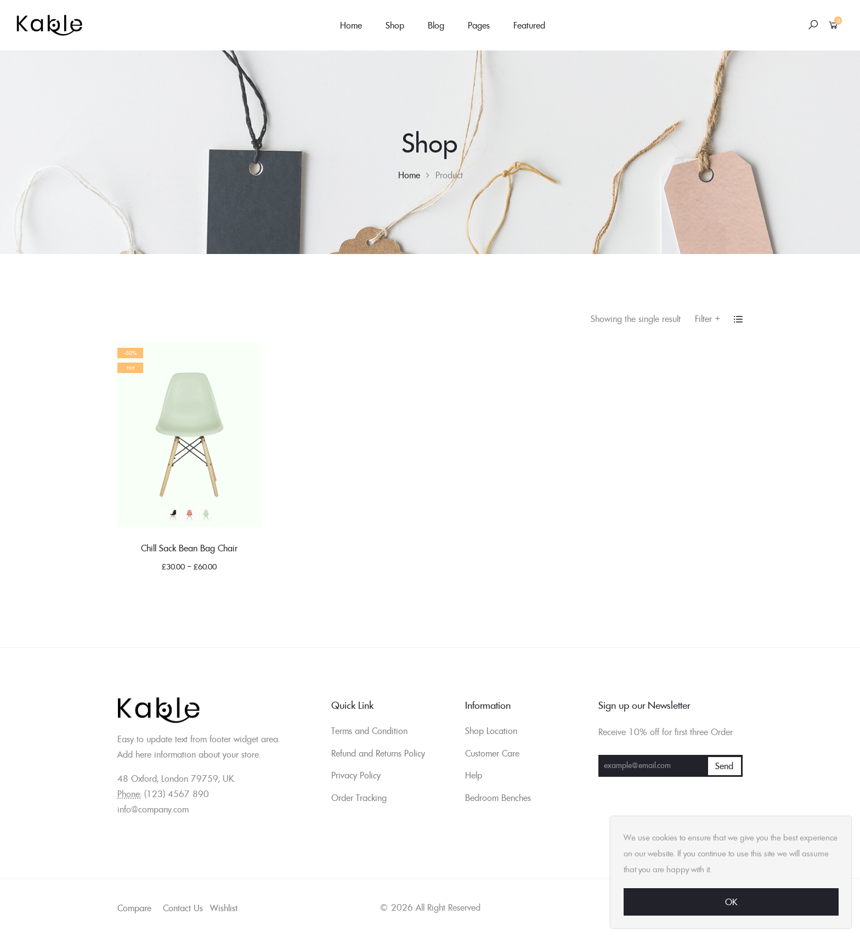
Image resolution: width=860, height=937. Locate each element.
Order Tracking (359, 797)
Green (206, 515)
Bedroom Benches (498, 797)
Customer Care (492, 753)
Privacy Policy (356, 775)
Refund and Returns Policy (378, 753)
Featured (529, 25)
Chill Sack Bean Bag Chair (189, 548)
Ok (731, 901)
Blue (189, 515)
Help (473, 775)
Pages (479, 25)
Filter (708, 318)
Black (173, 515)
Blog (436, 25)
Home (351, 25)
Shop (395, 25)
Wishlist (223, 907)
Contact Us (183, 907)
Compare (134, 907)
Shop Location (491, 730)
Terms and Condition (369, 730)
